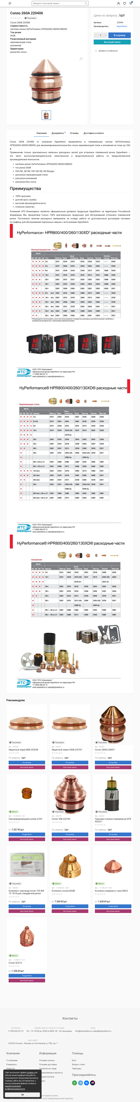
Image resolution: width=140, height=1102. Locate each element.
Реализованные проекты (51, 1072)
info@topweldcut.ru (83, 1031)
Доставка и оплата (94, 140)
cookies (30, 1072)
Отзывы (74, 140)
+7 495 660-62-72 (15, 1031)
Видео (42, 1081)
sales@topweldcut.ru (102, 1031)
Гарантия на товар (47, 1068)
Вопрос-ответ (78, 1064)
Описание (42, 140)
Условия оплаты (47, 1060)
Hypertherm (122, 33)
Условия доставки (48, 1064)
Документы (58, 139)
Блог (74, 1060)
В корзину (119, 42)
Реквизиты (11, 1064)
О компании (12, 1060)
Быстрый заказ (112, 49)
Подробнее (27, 841)
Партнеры (76, 1068)
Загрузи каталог (47, 1077)
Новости (10, 1068)
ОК (22, 1095)
